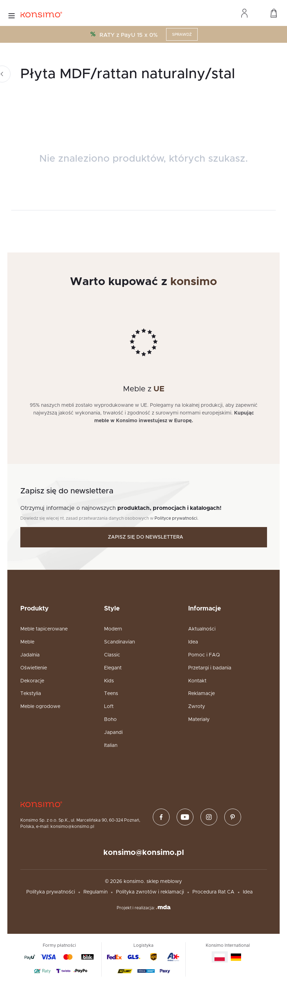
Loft (109, 706)
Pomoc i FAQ (204, 655)
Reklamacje (201, 693)
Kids (109, 681)
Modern (113, 629)
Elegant (113, 668)
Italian (110, 745)
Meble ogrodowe (40, 706)
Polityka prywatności (50, 892)
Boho (110, 719)
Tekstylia (30, 693)
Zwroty (196, 706)
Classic (112, 655)
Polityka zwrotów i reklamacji (150, 892)
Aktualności (202, 629)
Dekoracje (32, 681)
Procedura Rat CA (213, 892)
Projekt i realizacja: (144, 907)
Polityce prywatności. (176, 518)
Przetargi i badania (209, 668)
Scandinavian (119, 642)
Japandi (113, 732)
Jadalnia (30, 655)
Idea (193, 642)
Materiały (199, 719)
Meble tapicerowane (44, 629)
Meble (27, 642)
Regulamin (95, 892)
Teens (111, 693)
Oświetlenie (33, 668)
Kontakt (197, 681)
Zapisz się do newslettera (145, 537)
